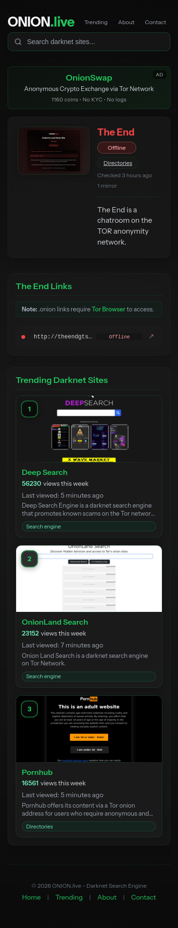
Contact (155, 22)
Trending (95, 22)
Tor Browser (108, 309)
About (126, 22)
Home (31, 897)
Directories (117, 162)
